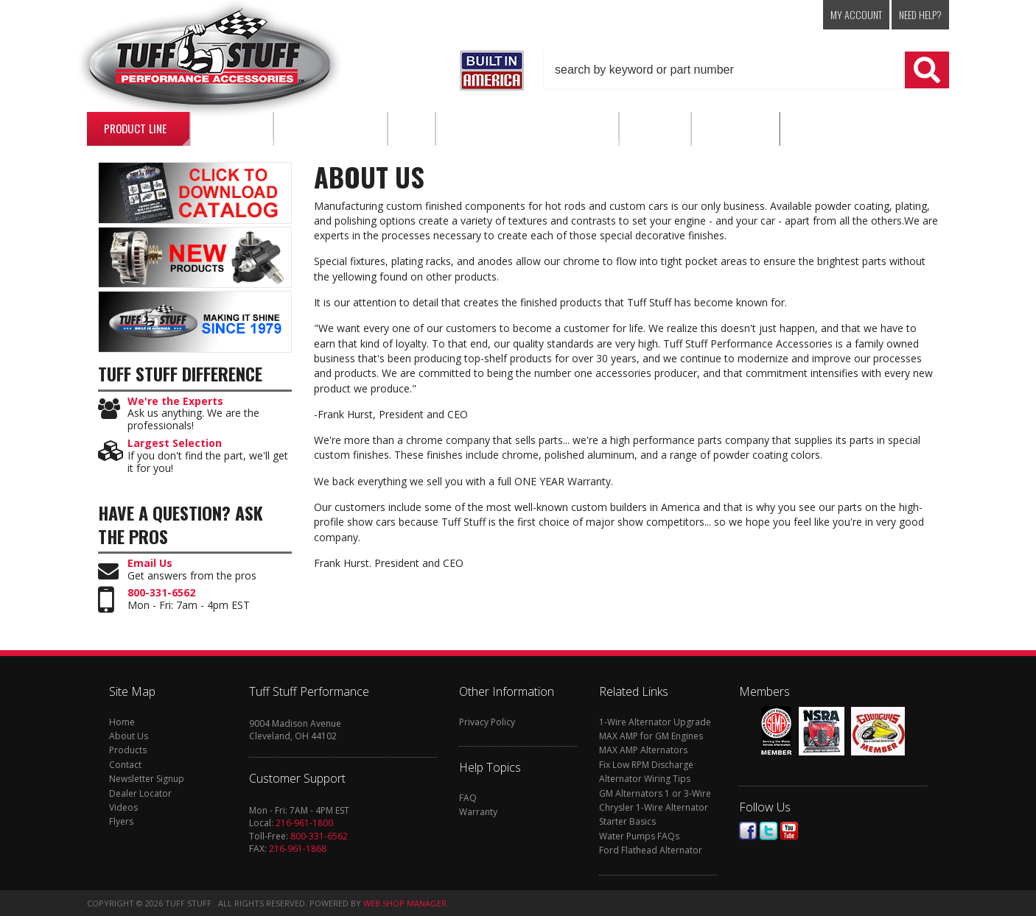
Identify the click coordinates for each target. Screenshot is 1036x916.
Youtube (789, 831)
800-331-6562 (161, 593)
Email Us (149, 563)
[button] (746, 70)
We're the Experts (175, 401)
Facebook (748, 831)
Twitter (768, 831)
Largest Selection (174, 443)
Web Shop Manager (405, 903)
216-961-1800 (304, 823)
